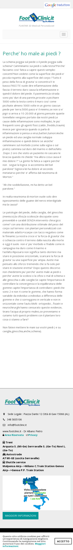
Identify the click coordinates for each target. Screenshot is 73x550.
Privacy (33, 435)
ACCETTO (63, 541)
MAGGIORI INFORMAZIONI (20, 515)
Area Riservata (14, 435)
